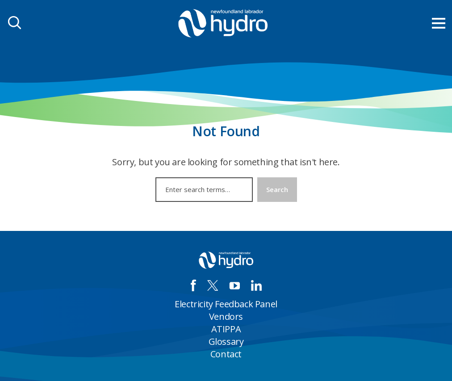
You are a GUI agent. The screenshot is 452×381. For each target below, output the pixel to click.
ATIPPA (226, 329)
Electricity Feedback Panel (226, 304)
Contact (226, 354)
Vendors (226, 316)
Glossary (226, 341)
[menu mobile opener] (438, 23)
